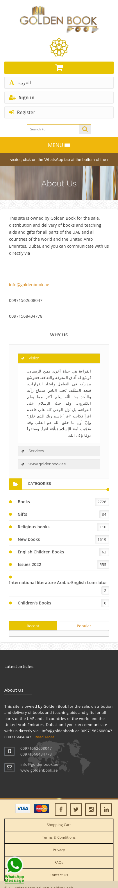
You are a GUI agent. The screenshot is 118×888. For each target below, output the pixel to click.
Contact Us (59, 875)
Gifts (22, 514)
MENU (59, 144)
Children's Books (34, 603)
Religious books (34, 526)
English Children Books (41, 552)
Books (24, 501)
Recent (33, 625)
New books (29, 539)
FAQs (58, 862)
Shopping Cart (59, 824)
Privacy (59, 849)
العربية (20, 82)
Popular (84, 625)
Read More (45, 737)
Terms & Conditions (59, 837)
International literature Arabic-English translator (58, 582)
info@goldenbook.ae (29, 284)
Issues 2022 (29, 564)
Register (22, 112)
